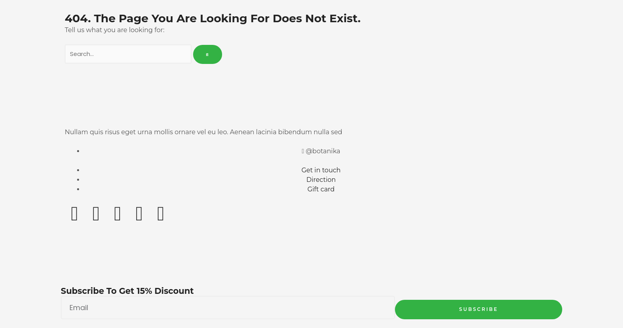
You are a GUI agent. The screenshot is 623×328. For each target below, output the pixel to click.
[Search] (207, 55)
